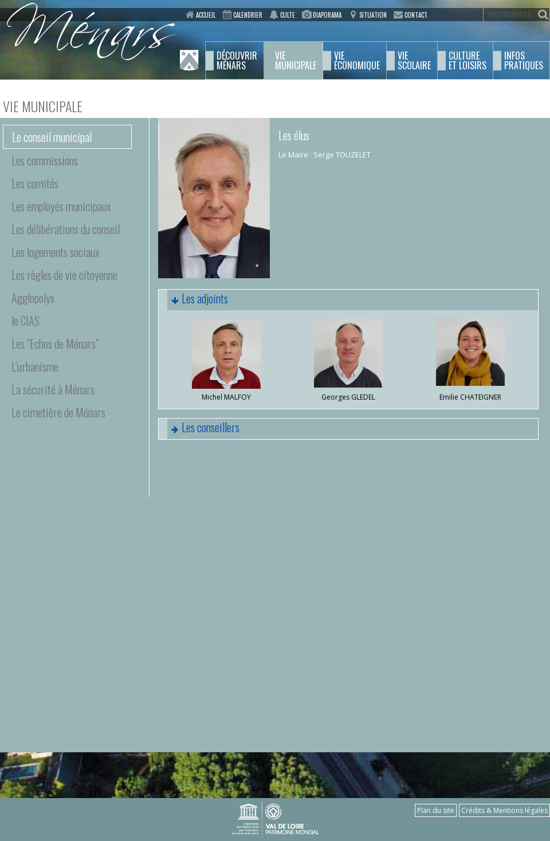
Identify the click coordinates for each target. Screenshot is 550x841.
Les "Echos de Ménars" (55, 343)
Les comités (34, 183)
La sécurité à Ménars (53, 389)
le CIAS (25, 320)
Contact (415, 14)
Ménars (237, 60)
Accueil (205, 14)
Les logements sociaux (55, 251)
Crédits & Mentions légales (504, 810)
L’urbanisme (34, 366)
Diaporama (327, 14)
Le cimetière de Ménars (58, 412)
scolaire (414, 60)
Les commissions (44, 160)
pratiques (523, 60)
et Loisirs (467, 60)
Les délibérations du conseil (65, 229)
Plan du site (435, 810)
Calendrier (247, 14)
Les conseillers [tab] (199, 428)
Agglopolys (32, 297)
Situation (373, 14)
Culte (287, 14)
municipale (295, 60)
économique (357, 60)
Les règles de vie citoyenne (64, 274)
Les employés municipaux (61, 206)
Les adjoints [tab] (193, 300)
